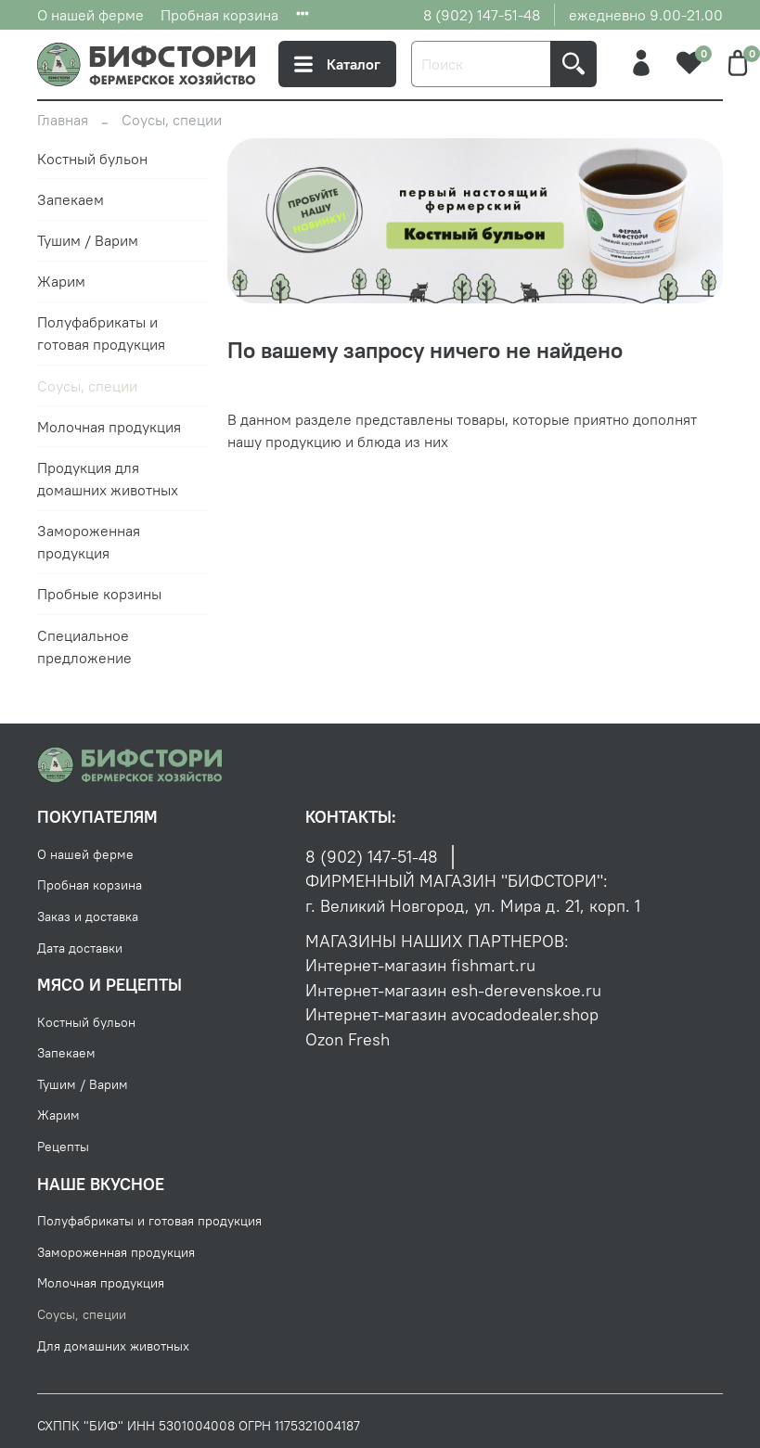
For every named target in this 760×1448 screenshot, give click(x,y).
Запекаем (70, 199)
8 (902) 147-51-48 (481, 15)
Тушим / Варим (87, 240)
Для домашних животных (113, 1346)
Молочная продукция (109, 426)
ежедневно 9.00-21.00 (646, 15)
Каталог (337, 64)
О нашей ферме (90, 15)
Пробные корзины (99, 593)
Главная (62, 119)
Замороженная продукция (88, 541)
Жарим (61, 281)
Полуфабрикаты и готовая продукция (101, 333)
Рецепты (63, 1146)
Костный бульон (92, 158)
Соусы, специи (87, 386)
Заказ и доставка (87, 916)
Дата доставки (79, 948)
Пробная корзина (219, 15)
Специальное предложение (84, 646)
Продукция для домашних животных (107, 478)
